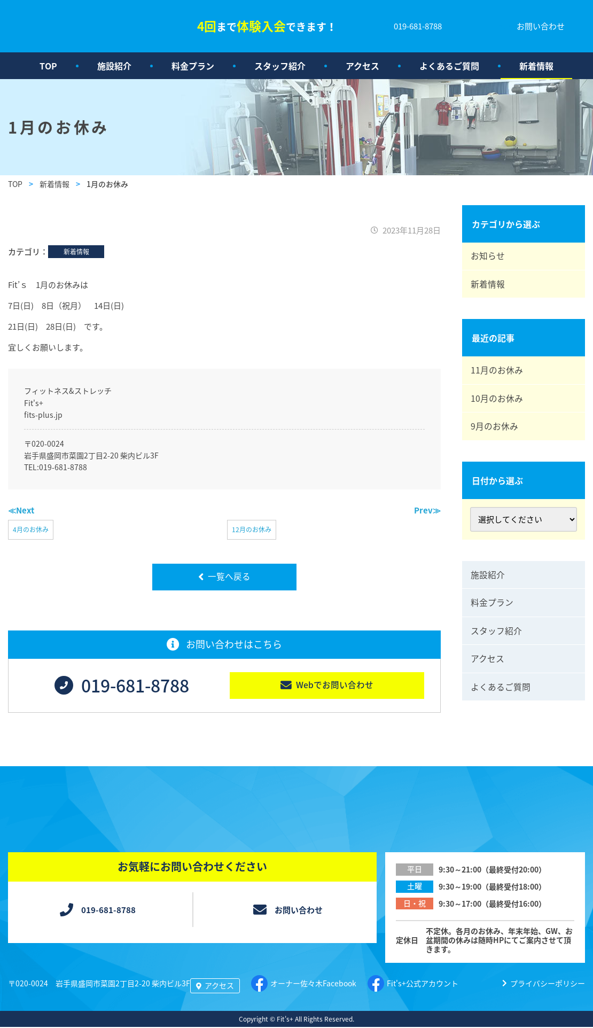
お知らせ (489, 257)
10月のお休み (498, 403)
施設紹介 (114, 65)
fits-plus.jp (43, 414)
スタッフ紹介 (280, 65)
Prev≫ (427, 510)
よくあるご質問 (449, 65)
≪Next (21, 510)
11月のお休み (498, 374)
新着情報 (536, 65)
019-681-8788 (63, 467)
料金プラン (192, 65)
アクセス (362, 65)
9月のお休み (495, 432)
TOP (48, 65)
